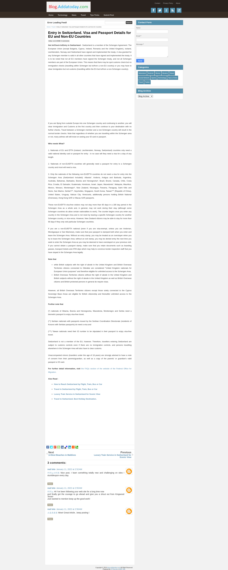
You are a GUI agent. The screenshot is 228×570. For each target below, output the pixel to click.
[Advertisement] (90, 91)
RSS (172, 10)
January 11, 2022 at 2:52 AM (69, 469)
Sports (153, 78)
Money (158, 73)
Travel (83, 15)
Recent (179, 10)
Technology (62, 15)
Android (151, 73)
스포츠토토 (52, 512)
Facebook (153, 10)
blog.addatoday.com (113, 567)
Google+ (166, 10)
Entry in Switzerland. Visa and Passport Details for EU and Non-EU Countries (89, 34)
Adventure (142, 73)
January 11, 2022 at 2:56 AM (69, 509)
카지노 (50, 491)
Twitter (159, 10)
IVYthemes (114, 569)
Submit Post (109, 15)
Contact (157, 3)
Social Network (144, 78)
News (74, 15)
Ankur (50, 41)
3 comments (65, 41)
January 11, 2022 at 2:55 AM (69, 488)
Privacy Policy (168, 3)
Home (51, 15)
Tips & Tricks (172, 78)
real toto (51, 469)
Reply (50, 484)
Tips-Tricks (94, 15)
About (178, 3)
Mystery (165, 73)
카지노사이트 (53, 473)
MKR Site (122, 569)
